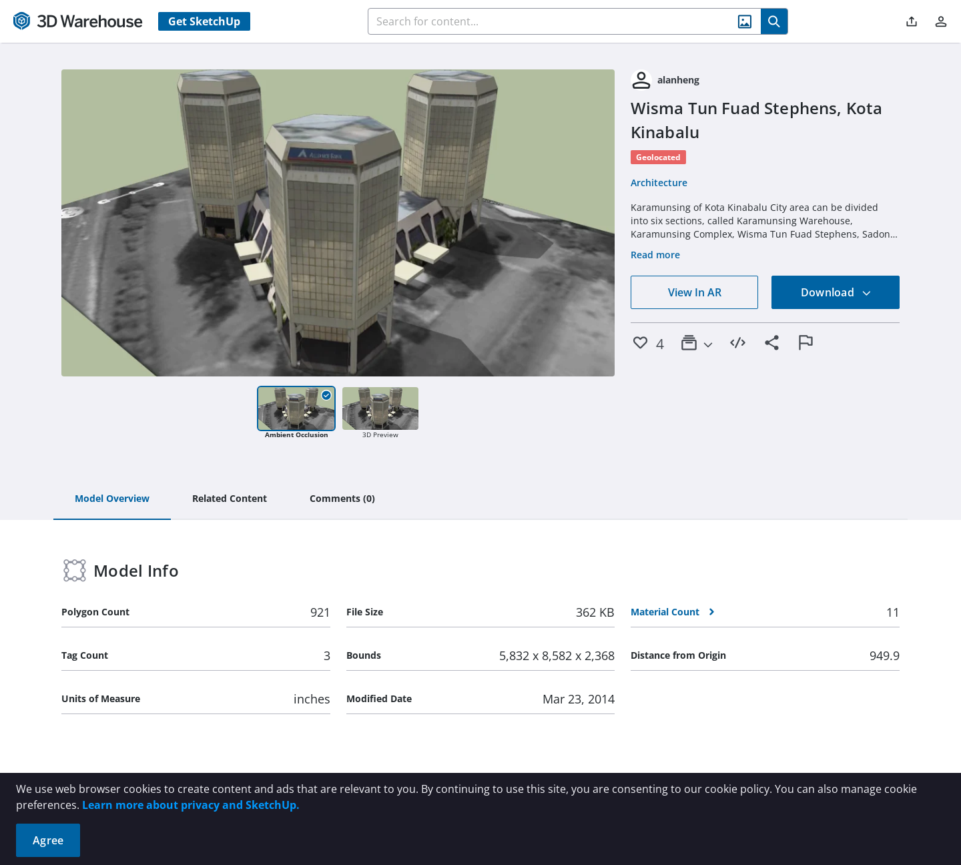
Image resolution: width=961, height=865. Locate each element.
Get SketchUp (204, 21)
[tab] (112, 499)
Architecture (659, 182)
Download (836, 292)
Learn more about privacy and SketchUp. (191, 805)
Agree (48, 840)
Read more (655, 254)
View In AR (694, 292)
